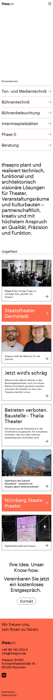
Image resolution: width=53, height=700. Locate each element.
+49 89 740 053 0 (15, 649)
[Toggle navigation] (49, 4)
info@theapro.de (14, 653)
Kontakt (26, 601)
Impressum (8, 691)
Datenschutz (9, 695)
